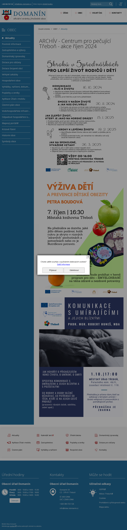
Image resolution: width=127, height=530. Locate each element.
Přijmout (52, 270)
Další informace (63, 264)
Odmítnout (74, 270)
